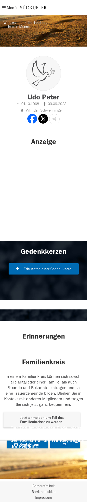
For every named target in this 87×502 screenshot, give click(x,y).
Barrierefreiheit (43, 486)
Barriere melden (43, 492)
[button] (54, 119)
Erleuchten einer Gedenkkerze (43, 269)
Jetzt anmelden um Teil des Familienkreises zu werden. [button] (42, 420)
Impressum (43, 498)
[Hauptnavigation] (43, 7)
